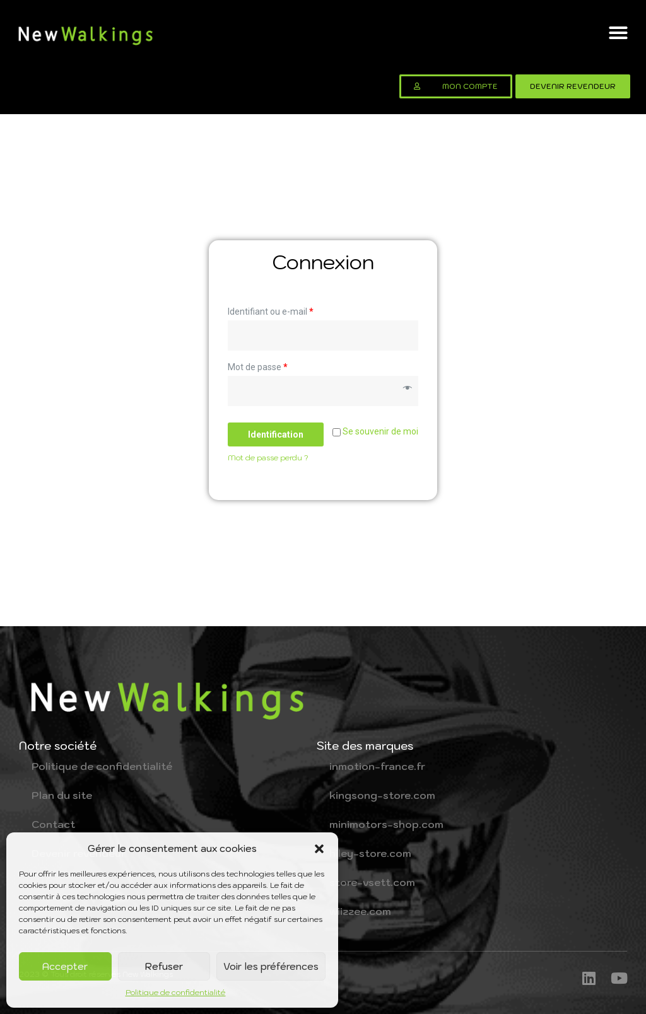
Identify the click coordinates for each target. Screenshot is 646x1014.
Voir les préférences (271, 966)
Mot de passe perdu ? (268, 457)
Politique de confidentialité (176, 992)
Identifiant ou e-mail (271, 311)
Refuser (164, 966)
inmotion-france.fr (377, 766)
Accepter (65, 966)
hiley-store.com (370, 853)
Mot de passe (258, 367)
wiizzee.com (360, 911)
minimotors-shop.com (386, 824)
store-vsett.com (372, 882)
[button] (319, 848)
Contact (53, 824)
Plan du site (62, 795)
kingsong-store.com (382, 795)
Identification (275, 434)
